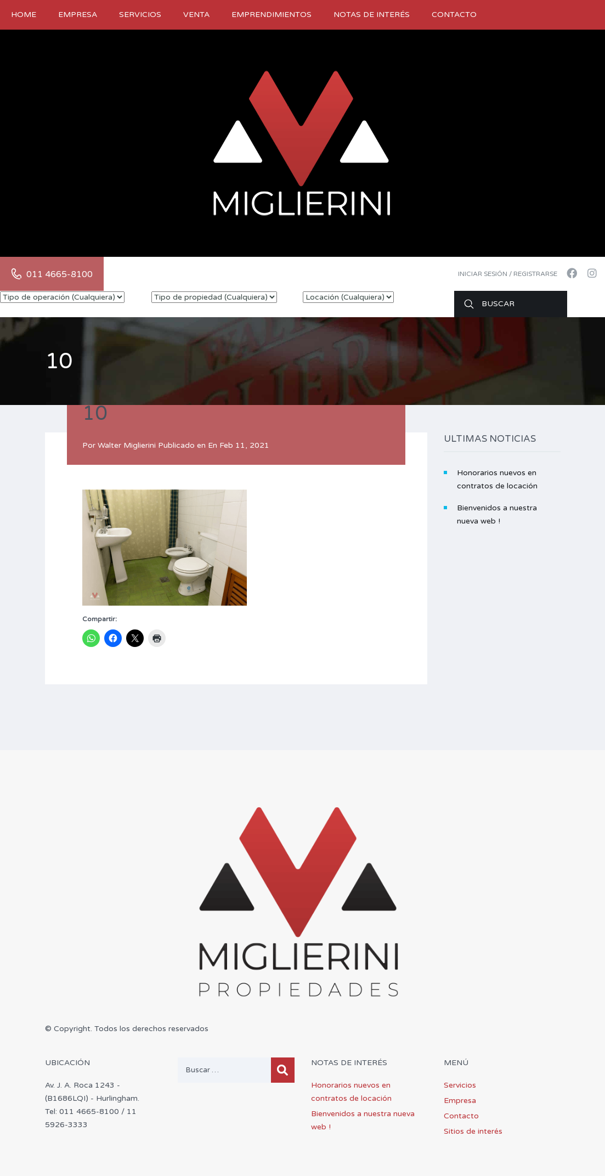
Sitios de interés (473, 1131)
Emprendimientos (271, 14)
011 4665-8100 (59, 274)
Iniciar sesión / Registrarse (507, 274)
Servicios (140, 14)
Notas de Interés (371, 14)
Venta (196, 14)
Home (23, 14)
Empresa (77, 14)
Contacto (454, 14)
